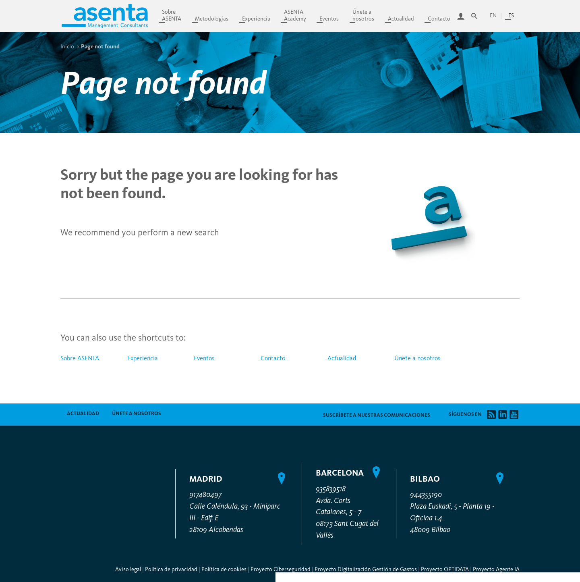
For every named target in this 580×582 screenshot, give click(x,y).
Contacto (439, 18)
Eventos (329, 18)
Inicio (67, 46)
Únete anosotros (363, 15)
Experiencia (256, 18)
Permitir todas (509, 508)
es (511, 15)
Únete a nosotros (417, 358)
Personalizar (509, 466)
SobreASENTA (171, 15)
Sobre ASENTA (79, 358)
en (493, 15)
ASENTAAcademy (295, 15)
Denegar (509, 489)
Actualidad (401, 18)
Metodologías (211, 18)
